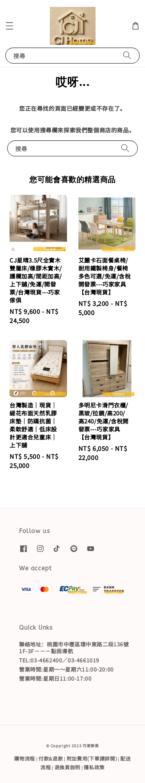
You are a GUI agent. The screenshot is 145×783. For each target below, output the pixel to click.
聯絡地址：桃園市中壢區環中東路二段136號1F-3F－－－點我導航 (74, 647)
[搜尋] (127, 55)
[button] (9, 26)
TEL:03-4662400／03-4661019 (59, 660)
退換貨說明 (67, 767)
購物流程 (24, 758)
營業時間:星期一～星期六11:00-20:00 (66, 669)
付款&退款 (50, 758)
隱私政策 (94, 767)
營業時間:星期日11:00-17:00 (55, 678)
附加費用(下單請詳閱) (92, 758)
